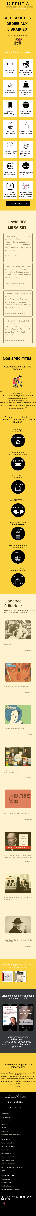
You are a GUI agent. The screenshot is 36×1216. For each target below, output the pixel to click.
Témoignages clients (7, 1160)
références (11, 7)
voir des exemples (18, 203)
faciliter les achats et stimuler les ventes (25, 93)
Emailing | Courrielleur (8, 1146)
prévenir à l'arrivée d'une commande (25, 132)
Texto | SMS (5, 1150)
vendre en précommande (10, 132)
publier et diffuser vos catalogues (26, 112)
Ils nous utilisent (6, 1182)
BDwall (3, 1128)
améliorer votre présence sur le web (25, 154)
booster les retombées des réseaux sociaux (10, 194)
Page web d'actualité (7, 1157)
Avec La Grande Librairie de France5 (12, 1167)
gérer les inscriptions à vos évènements (10, 113)
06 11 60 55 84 (15, 1102)
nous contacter (26, 7)
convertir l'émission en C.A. (26, 173)
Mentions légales (6, 1186)
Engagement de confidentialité (10, 1189)
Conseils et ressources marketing (11, 1134)
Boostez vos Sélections (8, 1164)
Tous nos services (6, 1117)
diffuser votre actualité (10, 71)
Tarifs (3, 1170)
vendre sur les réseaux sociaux (10, 173)
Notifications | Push (7, 1153)
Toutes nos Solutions (7, 1143)
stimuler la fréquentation (10, 92)
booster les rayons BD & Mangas (10, 153)
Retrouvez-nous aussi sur (9, 1193)
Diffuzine (4, 1124)
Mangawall (4, 1131)
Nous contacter (5, 1179)
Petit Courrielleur (6, 1121)
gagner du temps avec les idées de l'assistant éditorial (25, 194)
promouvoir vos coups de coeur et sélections (25, 72)
